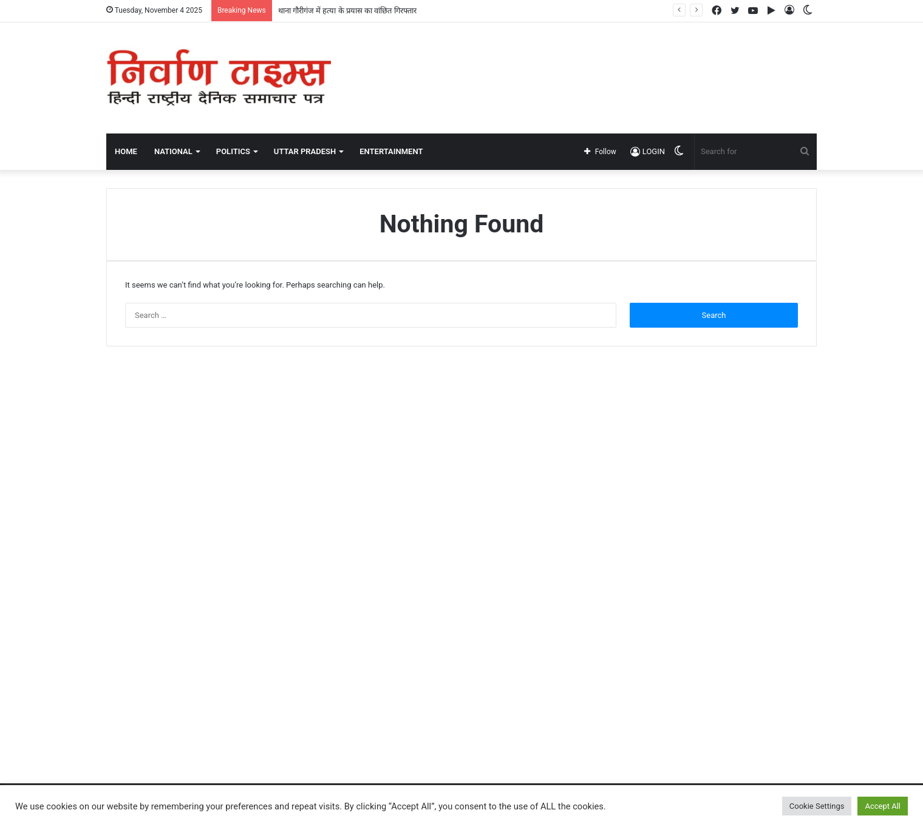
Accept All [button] (883, 806)
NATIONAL (173, 151)
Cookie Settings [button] (817, 806)
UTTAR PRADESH (305, 151)
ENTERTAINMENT (391, 151)
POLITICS (233, 151)
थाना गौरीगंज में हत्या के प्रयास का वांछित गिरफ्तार (347, 10)
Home (126, 151)
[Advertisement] (583, 62)
